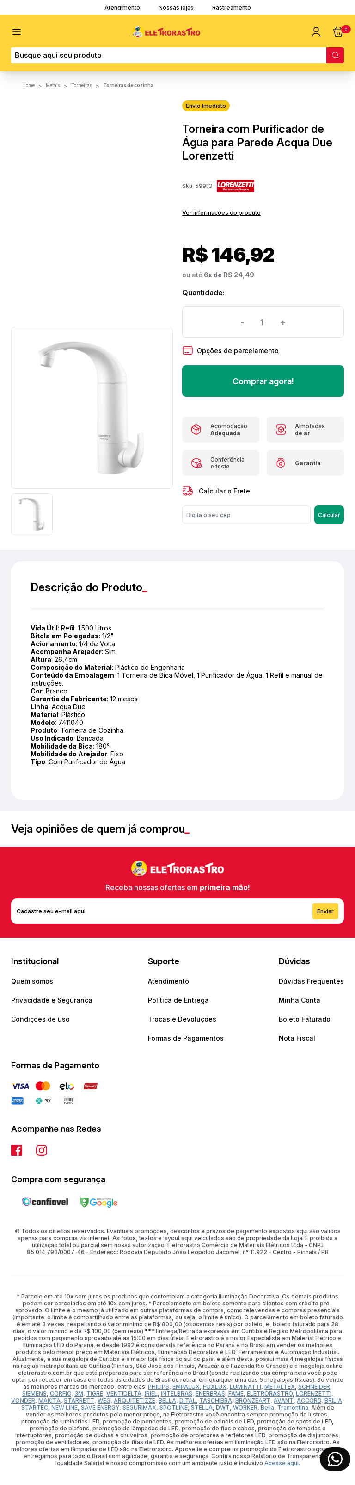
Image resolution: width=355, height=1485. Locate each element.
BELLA (167, 1400)
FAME (236, 1393)
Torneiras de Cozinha (128, 85)
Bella (267, 1407)
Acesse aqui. (282, 1463)
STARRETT (79, 1400)
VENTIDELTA (123, 1393)
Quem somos (32, 981)
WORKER (245, 1407)
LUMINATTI (245, 1386)
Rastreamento (231, 7)
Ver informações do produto (221, 212)
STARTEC (34, 1407)
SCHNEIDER (314, 1386)
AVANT (284, 1400)
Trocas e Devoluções (182, 1019)
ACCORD (309, 1400)
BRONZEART (252, 1400)
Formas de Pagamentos (186, 1038)
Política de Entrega (178, 1000)
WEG (104, 1400)
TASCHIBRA (215, 1400)
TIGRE (94, 1393)
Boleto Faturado (305, 1019)
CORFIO (60, 1393)
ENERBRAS (210, 1393)
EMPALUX (186, 1386)
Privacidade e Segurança (51, 1000)
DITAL (187, 1400)
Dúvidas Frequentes (311, 981)
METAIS (53, 85)
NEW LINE (64, 1407)
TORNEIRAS (81, 85)
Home (28, 85)
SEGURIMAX (139, 1407)
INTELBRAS (176, 1393)
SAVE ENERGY (100, 1407)
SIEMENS (34, 1393)
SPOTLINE (173, 1407)
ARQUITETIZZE (134, 1400)
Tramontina (292, 1407)
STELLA (202, 1407)
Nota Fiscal (297, 1038)
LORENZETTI (313, 1393)
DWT (223, 1407)
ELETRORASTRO (270, 1393)
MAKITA (49, 1400)
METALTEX (279, 1386)
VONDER (23, 1400)
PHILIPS (158, 1386)
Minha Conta (299, 1000)
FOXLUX (214, 1386)
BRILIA (333, 1400)
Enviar (325, 911)
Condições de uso (40, 1019)
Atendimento (122, 7)
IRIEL (151, 1393)
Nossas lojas (176, 7)
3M (78, 1393)
